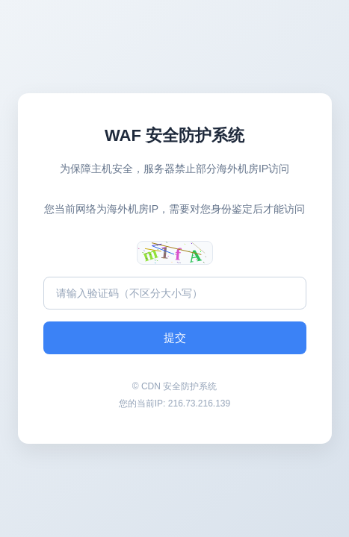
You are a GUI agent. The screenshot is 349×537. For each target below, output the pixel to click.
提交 (175, 337)
